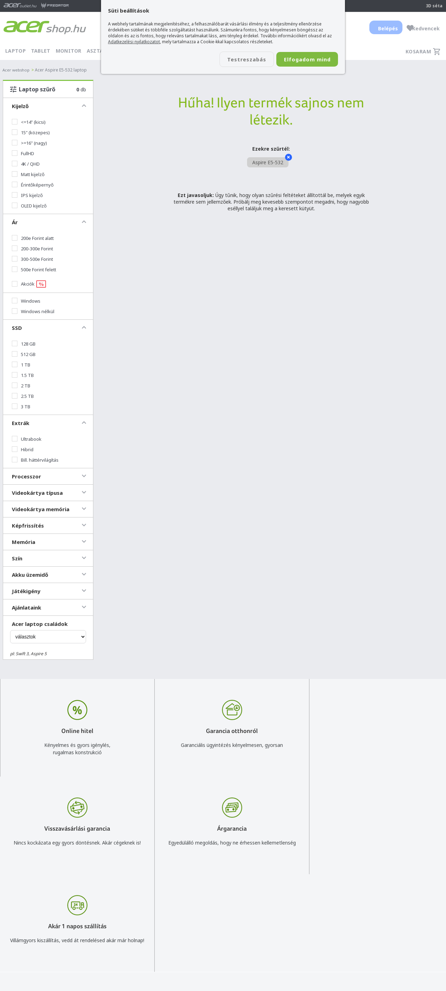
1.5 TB (23, 375)
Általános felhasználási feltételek (307, 927)
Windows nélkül (33, 311)
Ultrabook (26, 439)
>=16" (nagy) (29, 143)
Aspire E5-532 (270, 161)
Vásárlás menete (289, 917)
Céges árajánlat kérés (207, 947)
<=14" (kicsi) (29, 122)
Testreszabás (236, 59)
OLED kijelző (29, 206)
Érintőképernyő (33, 185)
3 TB (21, 406)
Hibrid (22, 449)
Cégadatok (370, 937)
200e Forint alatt (33, 238)
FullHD (23, 153)
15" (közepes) (31, 132)
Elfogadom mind (304, 59)
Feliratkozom (107, 940)
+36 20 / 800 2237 (203, 927)
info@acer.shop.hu (203, 917)
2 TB (21, 386)
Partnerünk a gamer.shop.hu (390, 967)
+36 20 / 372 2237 (203, 937)
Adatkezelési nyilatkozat (297, 937)
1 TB (21, 365)
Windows (26, 301)
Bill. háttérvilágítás (35, 460)
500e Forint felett (34, 269)
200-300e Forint (32, 248)
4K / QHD (26, 164)
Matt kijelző (28, 174)
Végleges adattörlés (293, 967)
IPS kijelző (27, 195)
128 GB (24, 344)
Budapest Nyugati (378, 917)
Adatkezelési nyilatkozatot (134, 42)
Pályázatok (282, 957)
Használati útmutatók (295, 947)
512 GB (24, 354)
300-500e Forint (32, 259)
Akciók (29, 284)
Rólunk (366, 927)
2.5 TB (23, 396)
